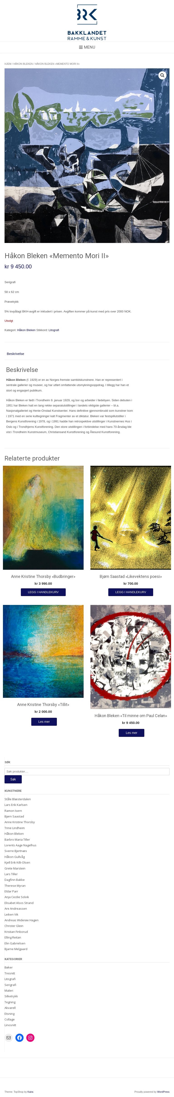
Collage (10, 1019)
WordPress (163, 1091)
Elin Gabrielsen (15, 943)
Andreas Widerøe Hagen (22, 920)
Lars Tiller (11, 874)
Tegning (10, 1002)
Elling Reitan (13, 937)
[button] (162, 75)
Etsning (9, 1014)
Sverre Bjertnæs (16, 851)
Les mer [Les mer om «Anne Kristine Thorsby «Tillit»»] (44, 721)
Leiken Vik (11, 914)
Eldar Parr (11, 891)
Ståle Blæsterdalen (18, 799)
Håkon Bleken (23, 63)
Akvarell (10, 1008)
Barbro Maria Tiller (17, 839)
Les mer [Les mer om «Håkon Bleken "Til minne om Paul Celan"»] (131, 733)
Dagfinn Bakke (15, 880)
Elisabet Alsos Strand (19, 903)
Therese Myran (15, 886)
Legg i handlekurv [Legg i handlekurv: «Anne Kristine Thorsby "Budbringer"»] (43, 592)
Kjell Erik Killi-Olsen (17, 862)
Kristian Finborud (16, 932)
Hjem (8, 63)
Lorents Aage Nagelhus (20, 845)
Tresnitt (10, 973)
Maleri (9, 990)
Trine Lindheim (15, 828)
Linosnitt (10, 1025)
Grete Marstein (15, 868)
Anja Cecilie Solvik (17, 897)
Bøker (9, 967)
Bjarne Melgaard (16, 949)
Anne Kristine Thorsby (20, 822)
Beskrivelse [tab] (15, 354)
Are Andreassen (16, 908)
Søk (13, 779)
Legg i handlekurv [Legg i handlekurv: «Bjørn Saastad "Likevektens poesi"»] (130, 592)
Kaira (30, 1091)
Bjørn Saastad (14, 816)
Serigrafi (10, 985)
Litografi (53, 330)
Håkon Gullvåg (15, 857)
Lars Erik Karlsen (16, 805)
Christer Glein (14, 926)
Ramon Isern (13, 811)
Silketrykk (11, 996)
